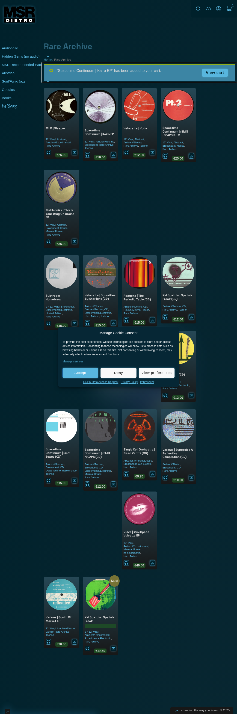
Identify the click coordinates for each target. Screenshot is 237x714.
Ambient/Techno (105, 141)
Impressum (147, 382)
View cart (215, 73)
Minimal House (54, 231)
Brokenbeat (91, 144)
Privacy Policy (129, 382)
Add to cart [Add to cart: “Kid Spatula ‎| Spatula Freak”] (113, 648)
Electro (147, 463)
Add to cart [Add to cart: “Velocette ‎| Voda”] (152, 152)
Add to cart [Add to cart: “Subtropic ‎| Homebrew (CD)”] (191, 395)
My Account (218, 9)
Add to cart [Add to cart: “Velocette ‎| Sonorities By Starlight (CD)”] (113, 323)
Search (198, 9)
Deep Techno (53, 470)
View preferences (157, 373)
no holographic (132, 552)
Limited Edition (54, 313)
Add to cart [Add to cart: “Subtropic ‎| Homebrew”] (74, 323)
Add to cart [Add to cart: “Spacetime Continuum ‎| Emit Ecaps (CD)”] (74, 480)
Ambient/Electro (133, 142)
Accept (80, 373)
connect (208, 9)
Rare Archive (53, 145)
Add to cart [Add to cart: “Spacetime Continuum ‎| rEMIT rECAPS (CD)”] (113, 484)
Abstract (61, 139)
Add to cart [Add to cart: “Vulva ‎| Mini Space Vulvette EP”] (152, 563)
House (180, 145)
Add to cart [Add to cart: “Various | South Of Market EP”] (74, 642)
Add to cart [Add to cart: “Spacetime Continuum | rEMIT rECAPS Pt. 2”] (191, 156)
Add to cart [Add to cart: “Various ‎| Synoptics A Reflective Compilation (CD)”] (191, 477)
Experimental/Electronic (59, 309)
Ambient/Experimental (58, 142)
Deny (118, 373)
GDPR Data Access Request (100, 382)
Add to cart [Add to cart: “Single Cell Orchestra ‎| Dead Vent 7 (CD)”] (152, 474)
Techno (89, 148)
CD (106, 309)
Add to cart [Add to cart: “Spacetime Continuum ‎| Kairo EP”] (113, 155)
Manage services (72, 361)
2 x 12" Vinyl (52, 306)
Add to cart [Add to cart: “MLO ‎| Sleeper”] (74, 152)
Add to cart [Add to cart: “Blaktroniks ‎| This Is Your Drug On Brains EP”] (74, 241)
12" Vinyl (50, 139)
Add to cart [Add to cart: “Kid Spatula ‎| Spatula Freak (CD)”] (191, 317)
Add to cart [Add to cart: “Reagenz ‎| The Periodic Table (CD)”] (152, 320)
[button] (172, 333)
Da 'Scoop (9, 106)
